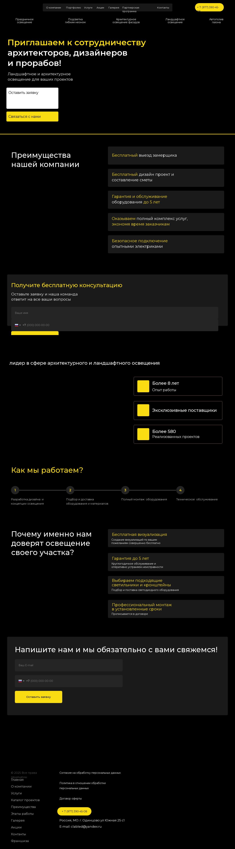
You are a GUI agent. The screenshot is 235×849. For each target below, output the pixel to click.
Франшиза (20, 841)
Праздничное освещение (24, 21)
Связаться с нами (24, 116)
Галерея (114, 7)
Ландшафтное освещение (175, 21)
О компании (53, 7)
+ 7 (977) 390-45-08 (74, 811)
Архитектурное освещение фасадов (126, 21)
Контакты (163, 7)
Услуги (88, 7)
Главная (17, 779)
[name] (114, 313)
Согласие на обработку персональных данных (90, 772)
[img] (24, 7)
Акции (100, 7)
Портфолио (73, 7)
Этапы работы (22, 813)
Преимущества (23, 807)
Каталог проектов (25, 800)
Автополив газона (216, 21)
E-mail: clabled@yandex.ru (80, 826)
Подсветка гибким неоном (75, 21)
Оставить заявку (38, 697)
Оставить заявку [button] (23, 92)
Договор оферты (70, 798)
